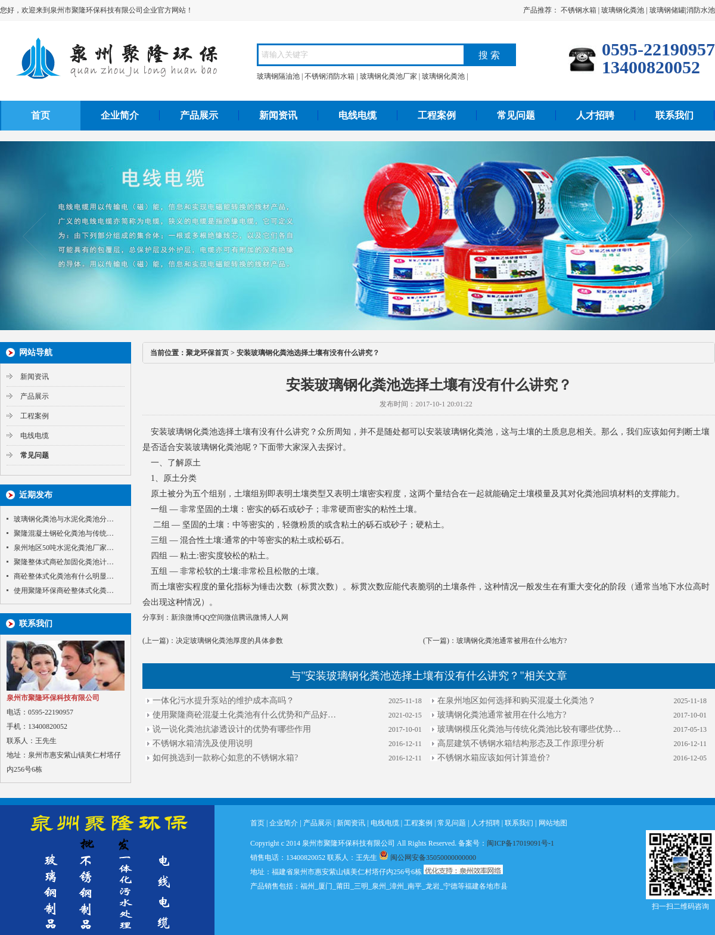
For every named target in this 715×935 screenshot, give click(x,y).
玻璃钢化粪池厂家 (388, 76)
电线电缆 (357, 115)
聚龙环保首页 (207, 353)
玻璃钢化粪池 (622, 10)
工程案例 (437, 115)
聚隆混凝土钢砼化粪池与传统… (64, 533)
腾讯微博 (252, 617)
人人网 (277, 617)
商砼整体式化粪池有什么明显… (64, 576)
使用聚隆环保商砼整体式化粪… (64, 590)
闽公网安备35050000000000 (427, 857)
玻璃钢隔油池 (278, 76)
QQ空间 (212, 617)
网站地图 (553, 823)
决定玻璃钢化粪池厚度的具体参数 (229, 640)
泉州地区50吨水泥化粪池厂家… (64, 547)
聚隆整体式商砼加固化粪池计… (64, 562)
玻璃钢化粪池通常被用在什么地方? (511, 640)
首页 (40, 115)
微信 (231, 617)
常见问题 (516, 115)
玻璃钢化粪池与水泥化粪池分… (64, 519)
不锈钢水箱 (578, 10)
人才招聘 (595, 115)
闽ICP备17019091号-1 (520, 843)
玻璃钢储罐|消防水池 (682, 10)
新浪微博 (185, 617)
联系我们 (674, 115)
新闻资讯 (278, 115)
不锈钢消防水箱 (329, 76)
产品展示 (199, 115)
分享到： (156, 617)
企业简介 (120, 115)
